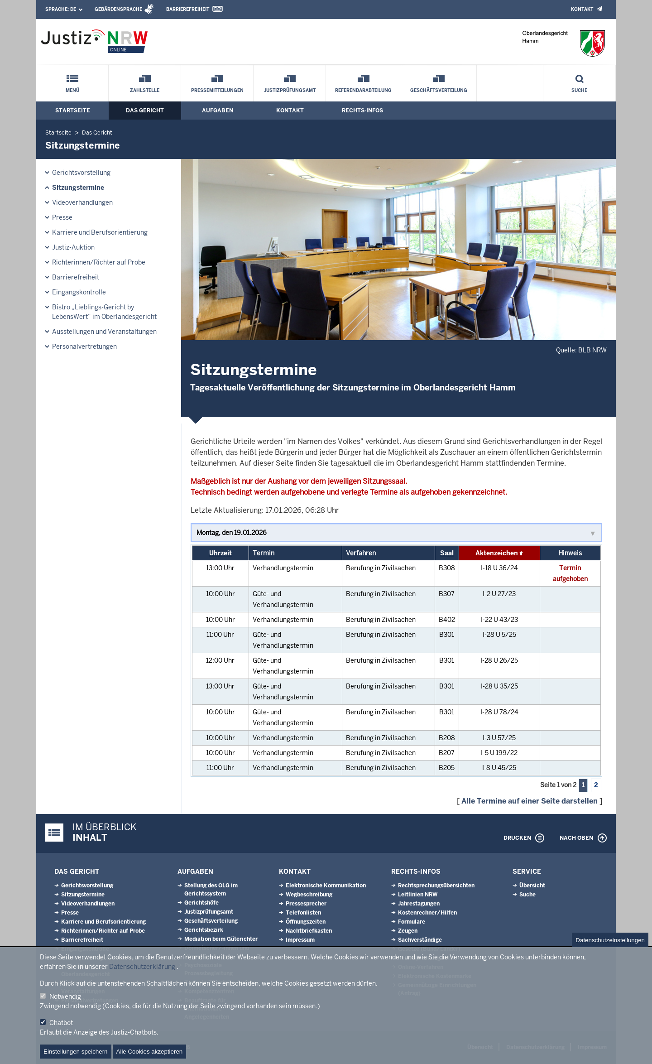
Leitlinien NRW (417, 894)
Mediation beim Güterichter (221, 939)
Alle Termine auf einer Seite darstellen (529, 801)
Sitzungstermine (78, 187)
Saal (447, 553)
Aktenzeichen (496, 553)
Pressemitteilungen (217, 90)
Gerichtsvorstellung (81, 173)
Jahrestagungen (419, 903)
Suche (579, 90)
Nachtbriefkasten (309, 930)
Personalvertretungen (84, 346)
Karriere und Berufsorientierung (100, 232)
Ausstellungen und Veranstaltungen (104, 331)
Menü (72, 90)
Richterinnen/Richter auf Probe (98, 262)
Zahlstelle (144, 90)
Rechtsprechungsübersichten (436, 885)
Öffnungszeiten (306, 921)
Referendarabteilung (363, 90)
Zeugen (407, 930)
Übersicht (532, 885)
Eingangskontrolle (79, 292)
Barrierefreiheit (187, 9)
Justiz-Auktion (73, 247)
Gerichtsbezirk (203, 930)
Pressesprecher (306, 903)
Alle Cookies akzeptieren (149, 1051)
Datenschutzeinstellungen (610, 940)
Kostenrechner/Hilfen (427, 912)
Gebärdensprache (118, 9)
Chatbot (61, 1023)
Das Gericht (145, 110)
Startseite (72, 110)
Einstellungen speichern (75, 1051)
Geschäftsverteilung (438, 90)
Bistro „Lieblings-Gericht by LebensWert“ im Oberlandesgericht (104, 312)
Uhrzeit (220, 553)
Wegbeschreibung (309, 894)
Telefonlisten (303, 912)
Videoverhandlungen (82, 202)
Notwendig (65, 996)
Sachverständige (420, 940)
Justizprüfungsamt (290, 90)
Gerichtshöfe (201, 902)
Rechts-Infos (362, 110)
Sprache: (60, 9)
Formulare (411, 921)
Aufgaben (217, 110)
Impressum (300, 940)
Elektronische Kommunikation (326, 885)
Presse (62, 217)
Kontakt (582, 9)
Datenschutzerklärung (142, 967)
